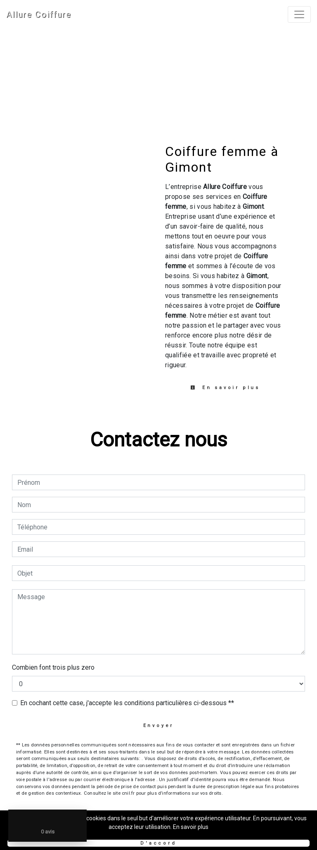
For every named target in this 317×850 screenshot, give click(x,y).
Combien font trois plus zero (53, 667)
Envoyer (158, 725)
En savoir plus (225, 387)
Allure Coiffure (38, 14)
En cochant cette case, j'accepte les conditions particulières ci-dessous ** (127, 703)
